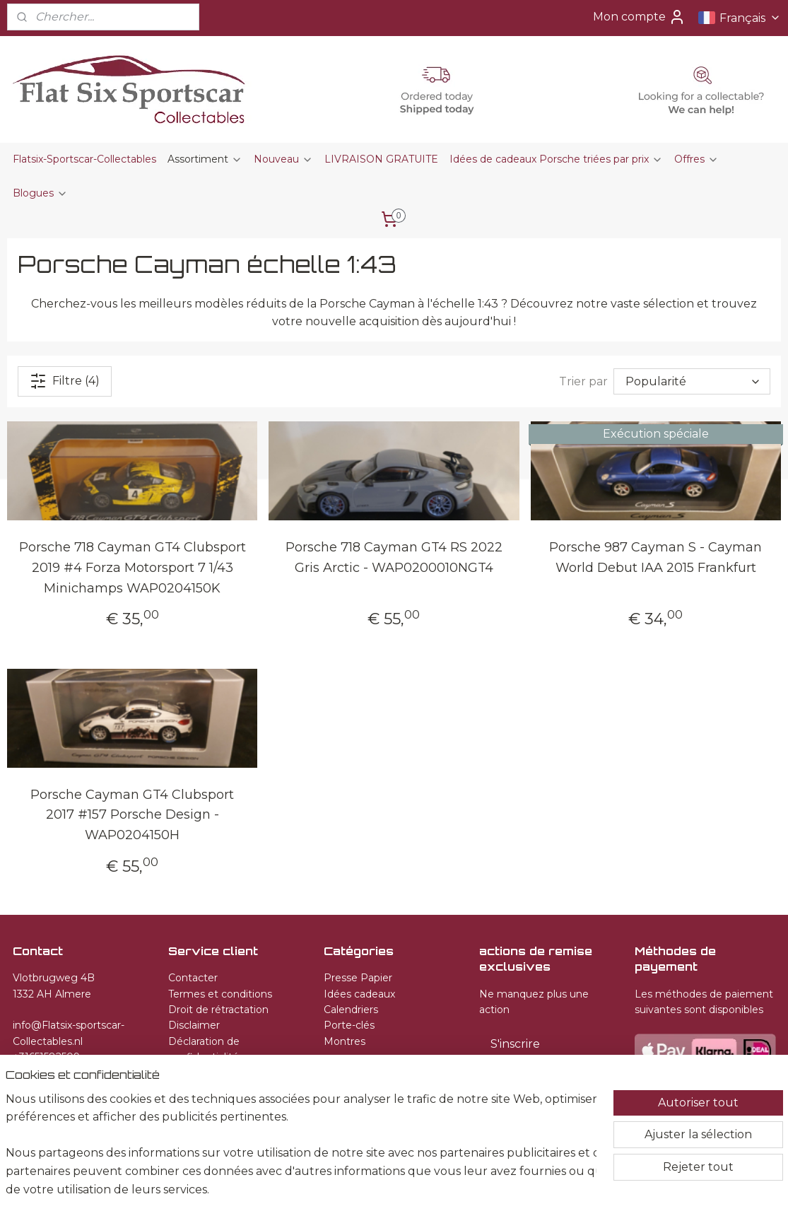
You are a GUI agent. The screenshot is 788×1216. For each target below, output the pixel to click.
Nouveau (283, 159)
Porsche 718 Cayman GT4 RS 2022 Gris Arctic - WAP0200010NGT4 (394, 557)
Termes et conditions (220, 994)
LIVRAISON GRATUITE (381, 159)
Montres (344, 1041)
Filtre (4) (65, 381)
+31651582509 (46, 1057)
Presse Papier (358, 977)
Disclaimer (194, 1025)
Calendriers (351, 1009)
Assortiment (204, 159)
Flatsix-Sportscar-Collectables (84, 159)
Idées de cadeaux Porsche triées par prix (556, 159)
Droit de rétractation (218, 1009)
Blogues (40, 193)
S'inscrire (515, 1044)
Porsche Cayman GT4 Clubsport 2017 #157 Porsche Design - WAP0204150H (132, 814)
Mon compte (639, 16)
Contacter (193, 977)
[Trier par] (692, 381)
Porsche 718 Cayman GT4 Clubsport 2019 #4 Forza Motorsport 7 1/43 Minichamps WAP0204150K (132, 567)
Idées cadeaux (359, 994)
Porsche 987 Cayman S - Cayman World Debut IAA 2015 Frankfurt (655, 557)
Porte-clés (349, 1025)
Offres (696, 159)
